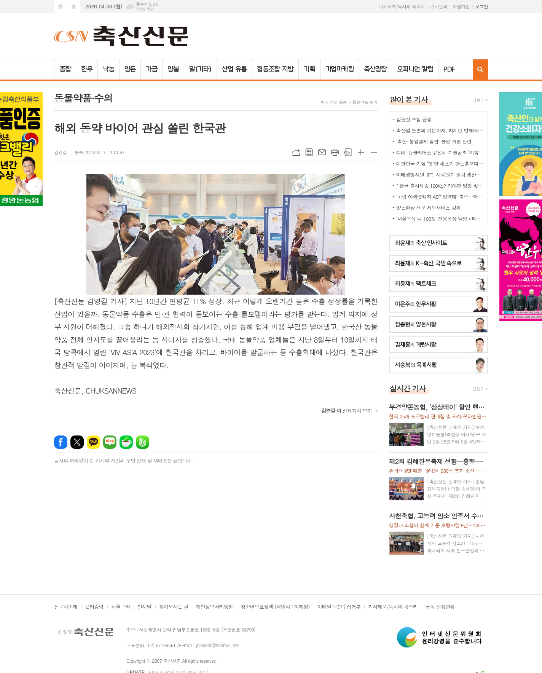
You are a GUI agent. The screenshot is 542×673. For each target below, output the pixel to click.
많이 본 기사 (409, 99)
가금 (151, 69)
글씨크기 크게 (361, 152)
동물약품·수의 (364, 102)
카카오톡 (93, 442)
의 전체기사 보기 (346, 410)
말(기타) (200, 69)
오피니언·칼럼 (415, 69)
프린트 (335, 152)
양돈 (130, 69)
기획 (309, 69)
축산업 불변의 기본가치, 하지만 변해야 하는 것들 (440, 130)
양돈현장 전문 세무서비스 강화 (428, 207)
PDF (449, 69)
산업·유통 (234, 69)
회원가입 (461, 6)
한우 (86, 69)
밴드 (142, 442)
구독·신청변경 (440, 607)
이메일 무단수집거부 (339, 607)
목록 (309, 152)
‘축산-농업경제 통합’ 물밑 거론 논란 (434, 141)
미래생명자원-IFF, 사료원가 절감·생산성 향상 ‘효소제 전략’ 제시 (440, 174)
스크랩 (348, 152)
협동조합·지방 (275, 69)
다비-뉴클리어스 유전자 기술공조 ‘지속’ (438, 152)
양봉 (173, 69)
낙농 (108, 69)
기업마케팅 (339, 69)
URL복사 (296, 152)
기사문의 (438, 6)
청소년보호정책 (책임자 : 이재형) (275, 607)
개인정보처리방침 (214, 607)
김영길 (60, 152)
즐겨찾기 (73, 6)
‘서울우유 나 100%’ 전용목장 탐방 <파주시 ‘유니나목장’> (440, 218)
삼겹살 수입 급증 (414, 119)
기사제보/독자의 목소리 (402, 6)
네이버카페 (126, 442)
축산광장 (375, 69)
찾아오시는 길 (173, 607)
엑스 (77, 442)
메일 (322, 152)
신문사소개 (65, 607)
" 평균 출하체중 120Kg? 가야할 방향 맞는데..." (440, 185)
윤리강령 (94, 607)
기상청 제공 (144, 8)
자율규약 (120, 607)
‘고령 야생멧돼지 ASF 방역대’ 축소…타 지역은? (440, 196)
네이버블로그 (109, 442)
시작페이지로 (60, 6)
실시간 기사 (408, 388)
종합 (65, 69)
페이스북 (60, 442)
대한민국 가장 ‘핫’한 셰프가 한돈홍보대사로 (440, 163)
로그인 (481, 6)
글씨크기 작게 (374, 152)
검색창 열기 (480, 69)
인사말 (144, 607)
